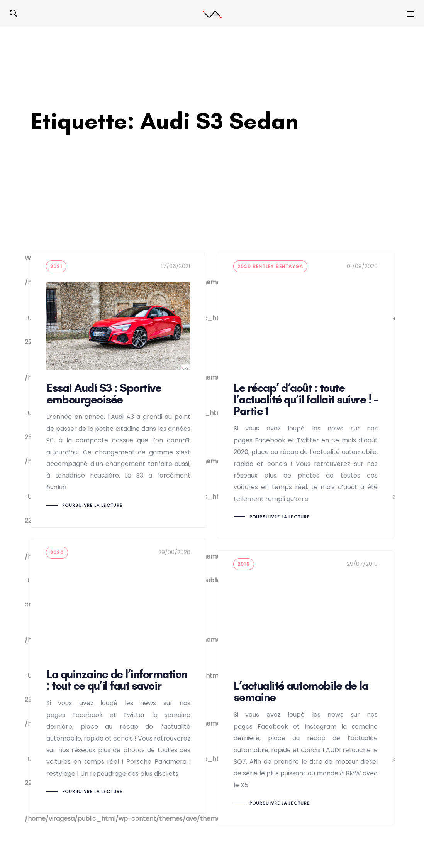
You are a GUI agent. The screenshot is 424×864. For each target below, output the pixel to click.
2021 (56, 266)
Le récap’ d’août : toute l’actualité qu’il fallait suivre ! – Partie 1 (305, 396)
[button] (13, 14)
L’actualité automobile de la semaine (305, 688)
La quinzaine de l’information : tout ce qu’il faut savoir (118, 676)
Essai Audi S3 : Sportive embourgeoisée (118, 390)
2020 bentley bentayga (270, 266)
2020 (57, 552)
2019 (243, 564)
